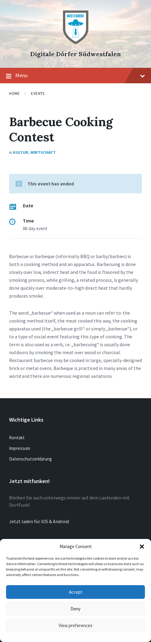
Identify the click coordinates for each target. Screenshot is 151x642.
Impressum (19, 448)
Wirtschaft (43, 152)
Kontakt (17, 437)
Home (14, 93)
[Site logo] (75, 44)
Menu (75, 76)
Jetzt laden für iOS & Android (39, 521)
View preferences (75, 625)
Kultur (20, 152)
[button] (142, 547)
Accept (75, 592)
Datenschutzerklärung (30, 459)
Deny (75, 609)
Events (37, 93)
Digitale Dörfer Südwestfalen (75, 54)
